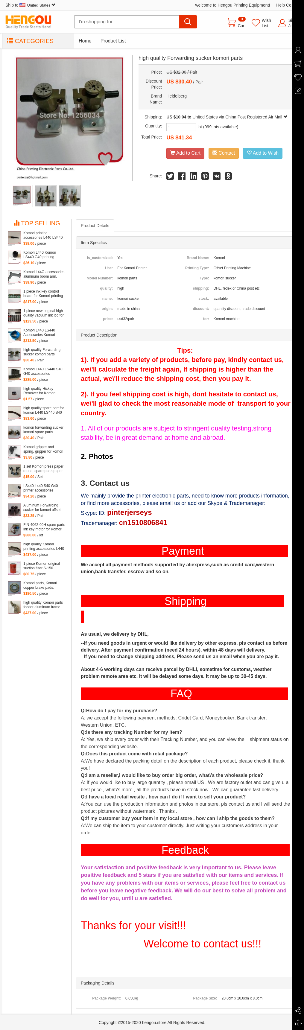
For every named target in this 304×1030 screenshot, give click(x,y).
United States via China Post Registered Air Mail (240, 117)
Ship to (30, 5)
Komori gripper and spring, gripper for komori (43, 449)
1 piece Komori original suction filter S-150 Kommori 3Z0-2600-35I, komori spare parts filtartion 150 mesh (42, 566)
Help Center (287, 5)
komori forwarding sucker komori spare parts (43, 429)
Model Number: (100, 278)
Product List (113, 40)
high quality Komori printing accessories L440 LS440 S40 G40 (43, 546)
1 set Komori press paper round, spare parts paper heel (43, 468)
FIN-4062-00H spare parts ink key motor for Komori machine (44, 527)
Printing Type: (197, 268)
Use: (109, 268)
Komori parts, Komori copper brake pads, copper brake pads (40, 585)
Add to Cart (185, 153)
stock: (203, 298)
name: (107, 298)
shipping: (201, 288)
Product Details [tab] (95, 225)
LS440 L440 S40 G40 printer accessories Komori (40, 488)
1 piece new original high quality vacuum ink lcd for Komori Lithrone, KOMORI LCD (43, 313)
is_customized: (100, 258)
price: (108, 319)
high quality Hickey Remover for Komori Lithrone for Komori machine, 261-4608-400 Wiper (42, 391)
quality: (106, 288)
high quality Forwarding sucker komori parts (41, 352)
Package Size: (205, 998)
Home (85, 40)
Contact (223, 153)
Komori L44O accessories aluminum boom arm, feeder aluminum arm (43, 274)
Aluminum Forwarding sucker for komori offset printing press (42, 507)
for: (206, 319)
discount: (201, 309)
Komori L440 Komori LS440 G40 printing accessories (39, 254)
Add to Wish (263, 153)
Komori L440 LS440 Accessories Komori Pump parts (39, 332)
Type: (204, 278)
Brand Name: (198, 258)
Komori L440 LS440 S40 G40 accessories (43, 371)
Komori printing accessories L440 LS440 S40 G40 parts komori (43, 235)
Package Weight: (106, 998)
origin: (107, 309)
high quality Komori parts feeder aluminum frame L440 (43, 604)
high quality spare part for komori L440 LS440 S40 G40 (43, 410)
